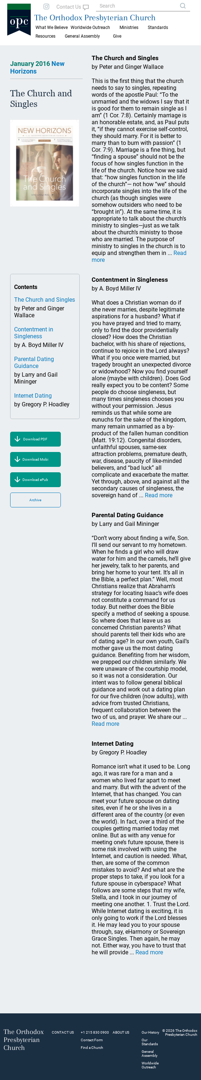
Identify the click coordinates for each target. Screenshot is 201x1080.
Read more (158, 495)
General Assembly (82, 36)
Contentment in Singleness (33, 333)
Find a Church (92, 1048)
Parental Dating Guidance (34, 362)
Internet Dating (33, 395)
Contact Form (92, 1040)
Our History (150, 1032)
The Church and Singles (44, 299)
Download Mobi (35, 459)
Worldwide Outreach (150, 1065)
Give (117, 36)
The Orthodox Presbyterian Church (95, 17)
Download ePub (35, 480)
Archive (35, 500)
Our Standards (150, 1042)
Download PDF (35, 439)
